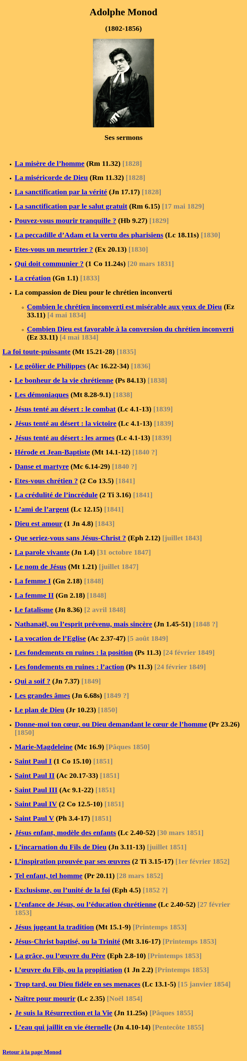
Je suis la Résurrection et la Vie (63, 1013)
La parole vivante (42, 552)
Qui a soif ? (32, 681)
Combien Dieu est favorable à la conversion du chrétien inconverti (130, 329)
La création (33, 278)
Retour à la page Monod (31, 1052)
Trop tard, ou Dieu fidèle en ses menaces (77, 984)
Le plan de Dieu (39, 710)
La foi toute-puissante (36, 351)
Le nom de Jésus (40, 567)
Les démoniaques (42, 395)
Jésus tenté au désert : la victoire (65, 423)
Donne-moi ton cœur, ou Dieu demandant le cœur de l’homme (111, 724)
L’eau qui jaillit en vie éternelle (63, 1027)
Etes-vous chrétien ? (46, 481)
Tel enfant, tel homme (49, 876)
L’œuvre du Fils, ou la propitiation (68, 970)
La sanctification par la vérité (61, 192)
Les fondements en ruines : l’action (69, 667)
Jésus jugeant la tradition (54, 927)
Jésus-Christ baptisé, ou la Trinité (67, 941)
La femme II (34, 595)
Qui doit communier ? (49, 264)
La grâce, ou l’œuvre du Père (60, 956)
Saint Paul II (35, 775)
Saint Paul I (33, 761)
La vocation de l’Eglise (50, 638)
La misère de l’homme (49, 163)
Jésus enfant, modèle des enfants (65, 833)
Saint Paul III (36, 790)
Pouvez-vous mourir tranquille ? (65, 220)
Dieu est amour (38, 523)
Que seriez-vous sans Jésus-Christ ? (70, 538)
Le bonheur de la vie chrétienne (64, 380)
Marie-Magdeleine (43, 747)
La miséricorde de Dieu (51, 177)
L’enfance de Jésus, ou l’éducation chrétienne (85, 904)
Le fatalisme (34, 610)
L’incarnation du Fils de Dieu (61, 847)
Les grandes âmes (42, 695)
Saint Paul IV (36, 804)
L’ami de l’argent (42, 509)
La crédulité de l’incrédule (56, 495)
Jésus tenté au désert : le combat (65, 409)
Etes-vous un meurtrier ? (54, 249)
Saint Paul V (34, 818)
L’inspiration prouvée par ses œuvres (72, 861)
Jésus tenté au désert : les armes (65, 438)
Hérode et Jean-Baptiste (52, 452)
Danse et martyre (42, 466)
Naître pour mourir (45, 998)
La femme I (33, 581)
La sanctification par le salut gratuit (71, 206)
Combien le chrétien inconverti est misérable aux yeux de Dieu (124, 307)
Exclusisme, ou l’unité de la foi (62, 890)
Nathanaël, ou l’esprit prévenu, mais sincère (83, 624)
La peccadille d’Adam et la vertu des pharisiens (89, 235)
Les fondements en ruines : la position (74, 652)
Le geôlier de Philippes (50, 366)
